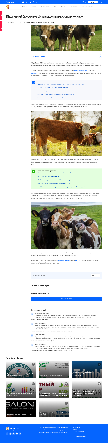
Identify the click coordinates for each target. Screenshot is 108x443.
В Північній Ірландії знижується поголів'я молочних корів (55, 180)
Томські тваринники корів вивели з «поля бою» (52, 98)
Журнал (34, 7)
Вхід (92, 2)
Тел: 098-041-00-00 (77, 434)
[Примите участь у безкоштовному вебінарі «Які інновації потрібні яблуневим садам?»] (54, 389)
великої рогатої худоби (81, 70)
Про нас (75, 429)
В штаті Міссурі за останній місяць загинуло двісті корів (54, 183)
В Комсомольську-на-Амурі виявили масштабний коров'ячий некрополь (60, 173)
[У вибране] (38, 56)
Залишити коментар (66, 298)
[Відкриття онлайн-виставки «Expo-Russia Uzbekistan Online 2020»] (21, 369)
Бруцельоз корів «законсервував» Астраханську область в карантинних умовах (62, 84)
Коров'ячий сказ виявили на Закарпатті (49, 176)
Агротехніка (73, 7)
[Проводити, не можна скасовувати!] (54, 369)
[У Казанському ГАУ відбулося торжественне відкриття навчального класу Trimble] (87, 369)
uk (84, 2)
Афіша (16, 7)
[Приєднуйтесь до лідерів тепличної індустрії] (54, 408)
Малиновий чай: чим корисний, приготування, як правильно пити (53, 350)
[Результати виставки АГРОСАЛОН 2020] (21, 408)
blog (10, 2)
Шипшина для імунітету (41, 319)
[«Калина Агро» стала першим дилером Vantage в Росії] (21, 389)
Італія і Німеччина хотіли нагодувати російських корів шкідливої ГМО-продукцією (63, 187)
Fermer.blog (8, 7)
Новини (24, 7)
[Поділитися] (100, 56)
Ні (97, 275)
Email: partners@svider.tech (79, 436)
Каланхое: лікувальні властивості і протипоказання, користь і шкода (53, 331)
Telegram (67, 260)
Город (63, 7)
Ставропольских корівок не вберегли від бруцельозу (54, 87)
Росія (18, 22)
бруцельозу (34, 73)
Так (93, 275)
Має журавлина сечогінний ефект (44, 341)
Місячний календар (87, 7)
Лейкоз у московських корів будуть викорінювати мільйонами (57, 94)
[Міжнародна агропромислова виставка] (87, 389)
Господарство (45, 7)
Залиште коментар (40, 293)
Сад (55, 7)
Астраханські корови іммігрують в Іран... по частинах (53, 91)
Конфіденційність (77, 427)
